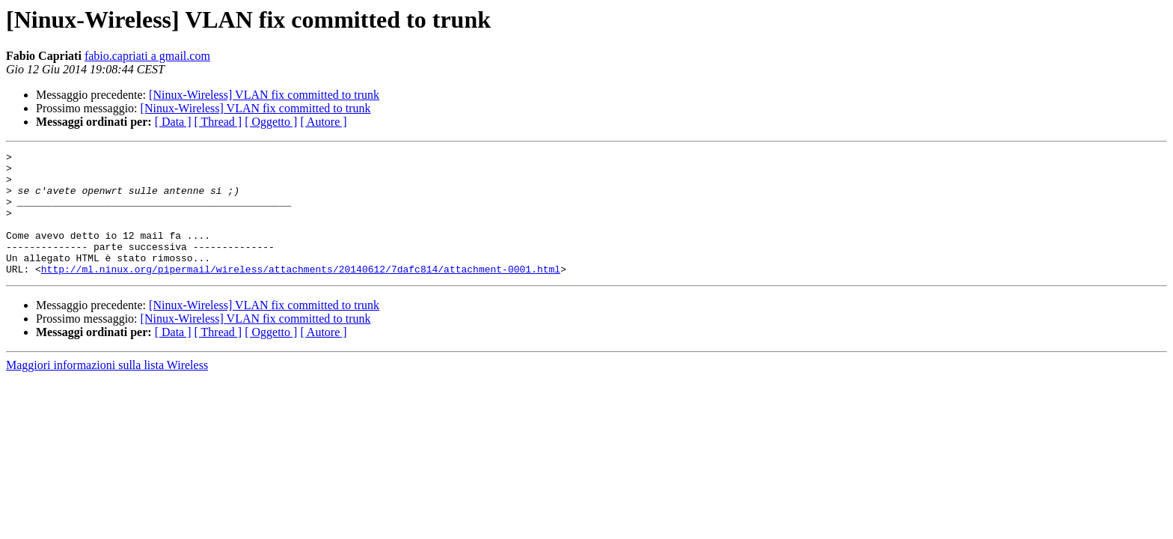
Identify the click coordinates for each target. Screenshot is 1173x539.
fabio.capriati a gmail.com (147, 55)
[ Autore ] (323, 121)
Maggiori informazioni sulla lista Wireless (107, 389)
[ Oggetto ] (271, 121)
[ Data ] (173, 121)
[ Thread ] (218, 121)
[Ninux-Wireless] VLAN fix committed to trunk (264, 94)
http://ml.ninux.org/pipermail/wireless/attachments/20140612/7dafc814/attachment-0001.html (300, 293)
